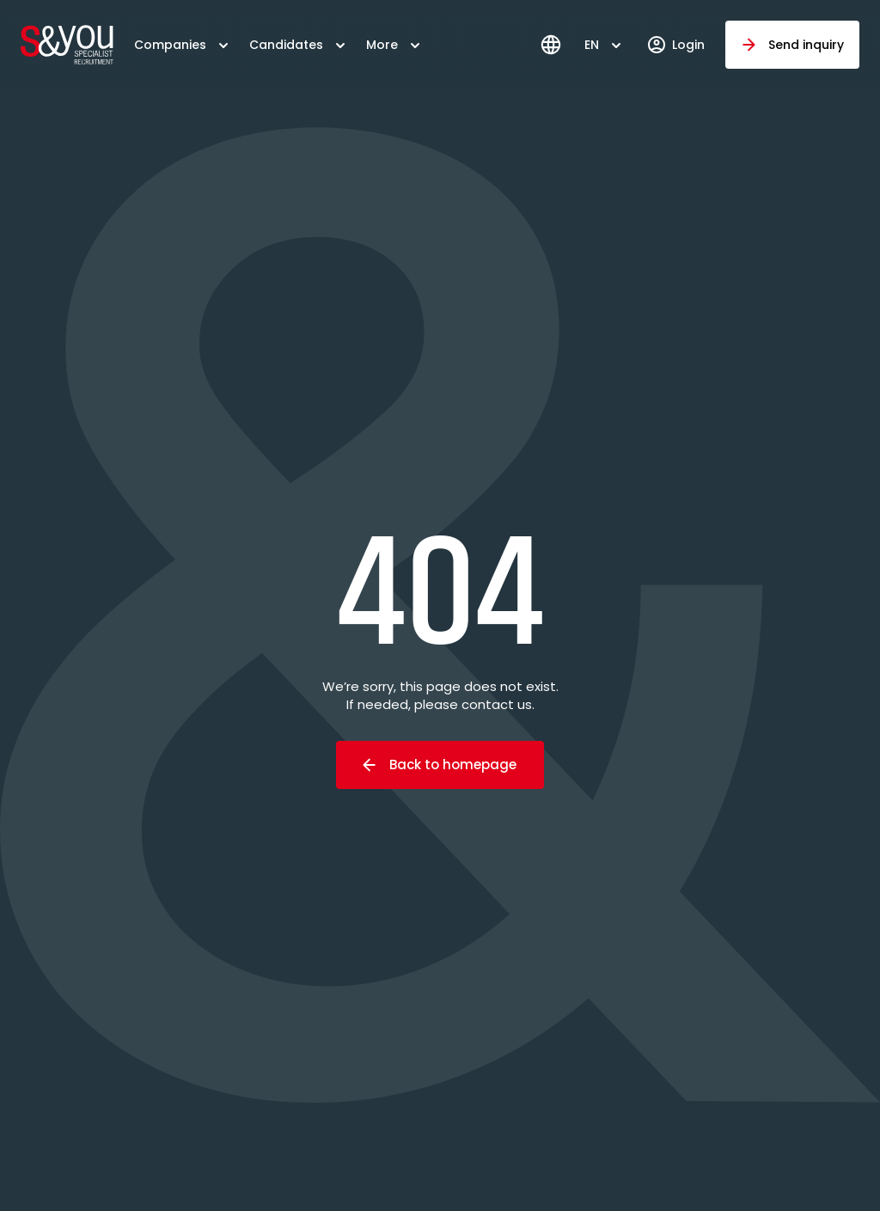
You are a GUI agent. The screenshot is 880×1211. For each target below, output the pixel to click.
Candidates (286, 44)
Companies (170, 44)
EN (591, 44)
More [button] (382, 44)
